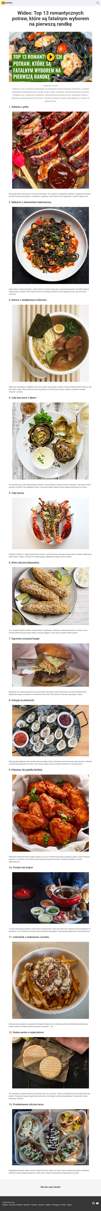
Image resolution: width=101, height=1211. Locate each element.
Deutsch (41, 1205)
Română (20, 1205)
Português (56, 1205)
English (5, 1205)
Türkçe (69, 1205)
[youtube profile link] (97, 1204)
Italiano (48, 1205)
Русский (12, 1205)
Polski (63, 1205)
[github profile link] (93, 1204)
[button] (98, 3)
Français (34, 1205)
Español (27, 1205)
